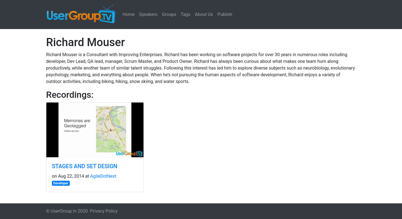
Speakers (148, 14)
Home (129, 14)
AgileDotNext (103, 176)
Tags (185, 14)
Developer (60, 183)
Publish (224, 14)
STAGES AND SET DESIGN (84, 166)
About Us (204, 14)
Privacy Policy (104, 211)
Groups (169, 14)
